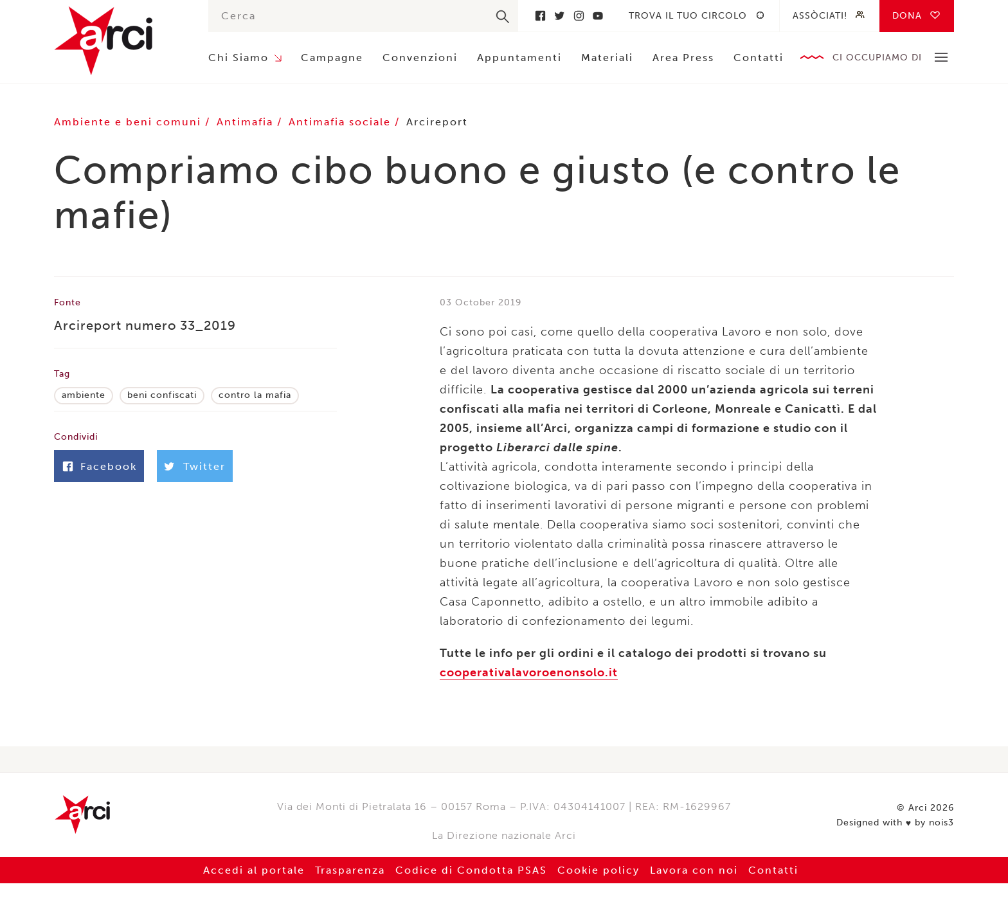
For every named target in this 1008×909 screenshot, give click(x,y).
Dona (907, 15)
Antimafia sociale (342, 122)
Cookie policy (598, 870)
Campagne (332, 57)
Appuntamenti (519, 57)
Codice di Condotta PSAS (471, 870)
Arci (118, 40)
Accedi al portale (254, 870)
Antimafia (247, 122)
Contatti (759, 57)
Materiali (607, 57)
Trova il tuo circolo (688, 15)
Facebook (540, 16)
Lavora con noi (694, 870)
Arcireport (437, 122)
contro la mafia (255, 395)
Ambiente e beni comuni (129, 122)
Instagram (578, 16)
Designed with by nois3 (895, 823)
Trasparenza (350, 870)
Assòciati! (820, 15)
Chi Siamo (238, 57)
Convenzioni (420, 57)
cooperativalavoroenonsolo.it (529, 672)
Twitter (559, 16)
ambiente (83, 395)
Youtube (598, 16)
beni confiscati (162, 395)
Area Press (683, 57)
